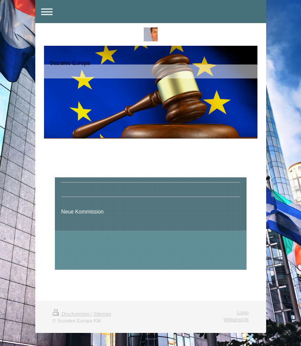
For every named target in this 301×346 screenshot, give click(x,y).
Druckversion (72, 313)
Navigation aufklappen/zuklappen (150, 11)
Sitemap (102, 313)
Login (243, 312)
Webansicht (235, 319)
